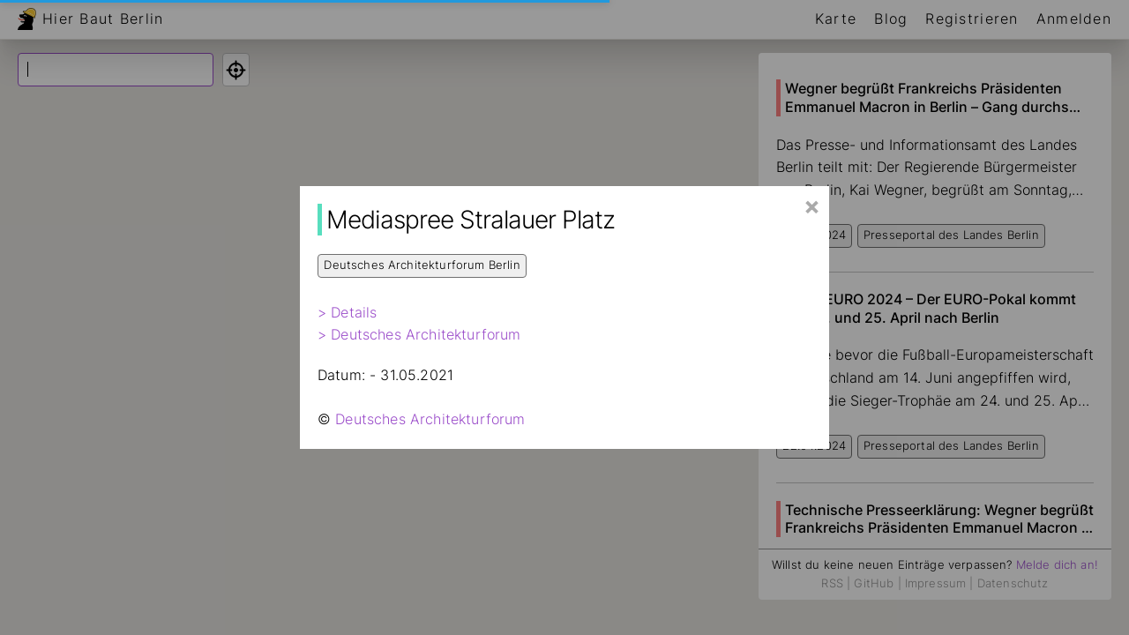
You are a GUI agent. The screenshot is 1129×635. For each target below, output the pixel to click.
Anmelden (1073, 18)
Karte (835, 18)
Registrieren (971, 18)
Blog (891, 18)
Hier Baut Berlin (102, 18)
